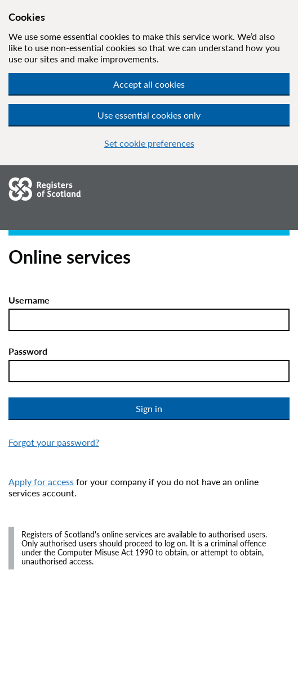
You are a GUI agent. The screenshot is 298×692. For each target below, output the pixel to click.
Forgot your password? (53, 442)
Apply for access (41, 481)
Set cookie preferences (149, 143)
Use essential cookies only (149, 115)
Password (27, 351)
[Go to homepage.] (123, 189)
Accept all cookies (149, 84)
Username (29, 300)
